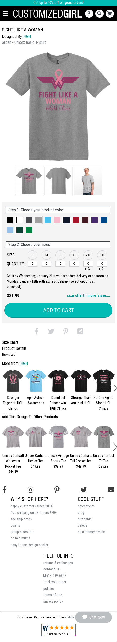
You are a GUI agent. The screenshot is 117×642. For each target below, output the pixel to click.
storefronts (86, 506)
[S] (32, 264)
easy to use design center (29, 545)
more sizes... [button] (98, 295)
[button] (29, 181)
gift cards (85, 519)
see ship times (21, 519)
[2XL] (88, 264)
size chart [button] (75, 295)
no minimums (20, 538)
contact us (51, 569)
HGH (27, 36)
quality (15, 525)
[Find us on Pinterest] (57, 490)
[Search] (100, 14)
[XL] (74, 264)
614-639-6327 (54, 576)
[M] (46, 264)
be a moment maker (92, 532)
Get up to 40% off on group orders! (58, 3)
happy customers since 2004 (31, 506)
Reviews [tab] (8, 354)
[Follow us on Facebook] (5, 490)
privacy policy (53, 601)
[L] (60, 264)
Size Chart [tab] (10, 342)
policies (49, 589)
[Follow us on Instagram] (30, 490)
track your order (54, 582)
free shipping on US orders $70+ (34, 513)
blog (81, 513)
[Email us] (111, 490)
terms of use (52, 595)
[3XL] (102, 264)
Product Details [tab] (14, 348)
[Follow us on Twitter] (83, 490)
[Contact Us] (90, 14)
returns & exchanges (58, 563)
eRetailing (70, 617)
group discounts (22, 532)
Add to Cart (58, 310)
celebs (82, 525)
